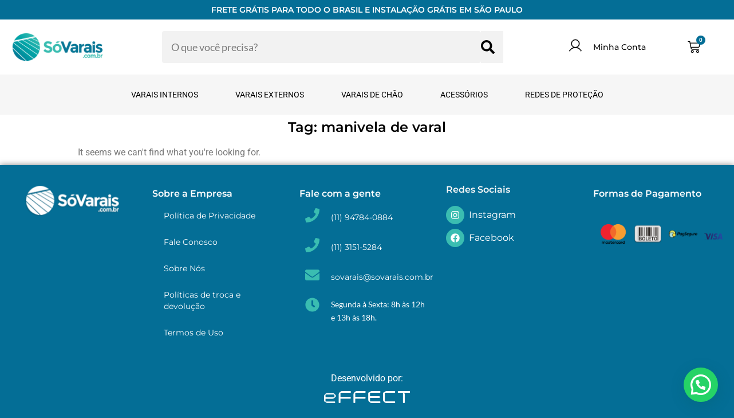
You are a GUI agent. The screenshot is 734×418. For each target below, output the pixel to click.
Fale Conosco (191, 242)
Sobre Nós (184, 268)
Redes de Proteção (564, 94)
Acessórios (464, 94)
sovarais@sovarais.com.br (382, 277)
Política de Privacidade (209, 215)
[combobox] (321, 47)
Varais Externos (269, 94)
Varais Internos (164, 94)
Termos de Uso (193, 332)
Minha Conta (619, 47)
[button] (701, 385)
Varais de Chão (372, 94)
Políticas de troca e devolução (202, 300)
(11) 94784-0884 (362, 217)
